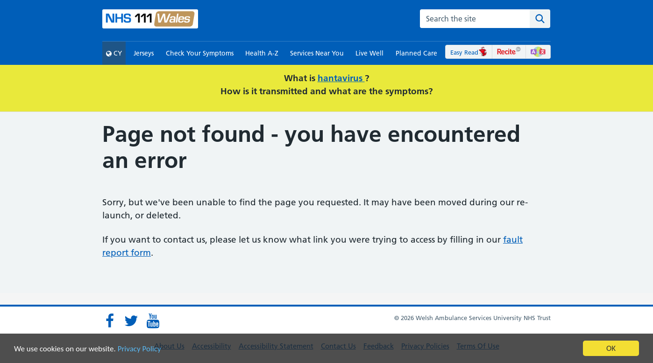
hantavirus (341, 78)
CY (114, 53)
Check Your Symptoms (200, 53)
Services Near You (317, 53)
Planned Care (416, 53)
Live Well (369, 53)
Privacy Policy (139, 349)
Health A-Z (261, 53)
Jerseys (144, 53)
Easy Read (468, 52)
